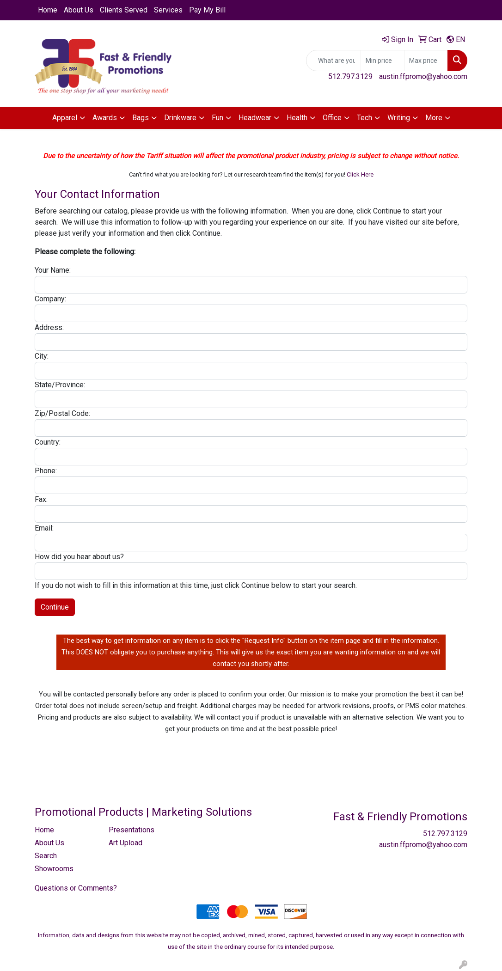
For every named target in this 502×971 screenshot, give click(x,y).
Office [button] (332, 117)
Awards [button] (104, 117)
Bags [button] (140, 117)
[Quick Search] (333, 60)
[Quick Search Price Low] (382, 60)
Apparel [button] (64, 117)
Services (168, 10)
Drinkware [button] (180, 117)
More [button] (433, 117)
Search (46, 855)
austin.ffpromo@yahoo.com (423, 76)
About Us (78, 10)
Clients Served (123, 10)
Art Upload (125, 842)
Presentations (131, 829)
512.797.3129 (350, 76)
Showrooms (54, 868)
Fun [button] (217, 117)
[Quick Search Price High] (426, 60)
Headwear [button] (255, 117)
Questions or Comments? (76, 888)
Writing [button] (398, 117)
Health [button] (297, 117)
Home (47, 10)
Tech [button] (364, 117)
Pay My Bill (207, 10)
